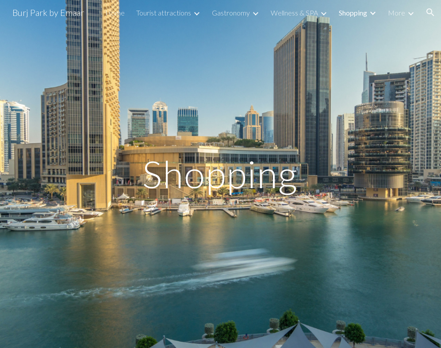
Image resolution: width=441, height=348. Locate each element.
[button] (430, 12)
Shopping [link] (353, 12)
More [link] (396, 12)
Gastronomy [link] (231, 12)
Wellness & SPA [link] (294, 12)
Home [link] (115, 12)
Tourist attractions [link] (163, 12)
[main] (220, 173)
